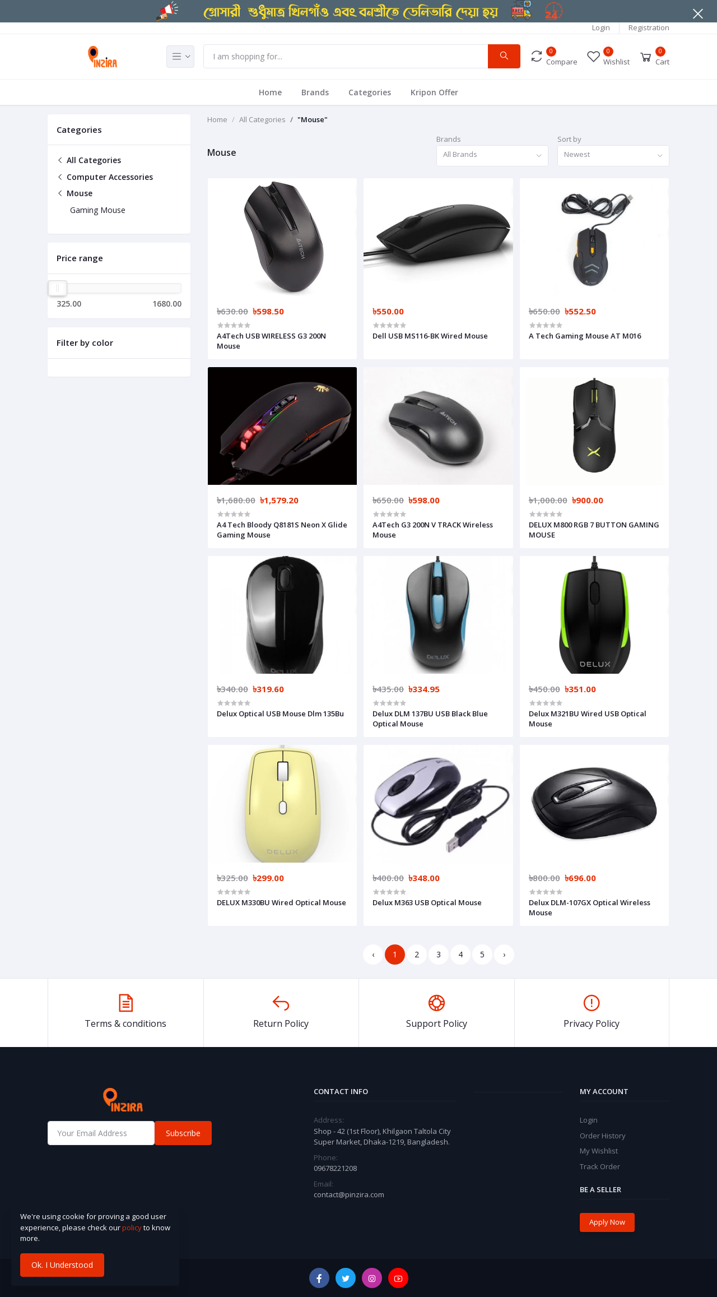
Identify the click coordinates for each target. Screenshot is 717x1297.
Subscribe (183, 1133)
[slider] (57, 288)
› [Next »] (504, 954)
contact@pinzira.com (349, 1194)
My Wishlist (599, 1151)
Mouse (74, 193)
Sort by (569, 139)
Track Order (600, 1166)
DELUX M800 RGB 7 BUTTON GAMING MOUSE (594, 530)
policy (132, 1227)
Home (270, 92)
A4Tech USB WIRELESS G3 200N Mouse (271, 341)
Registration (648, 27)
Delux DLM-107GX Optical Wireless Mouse (589, 907)
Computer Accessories (105, 177)
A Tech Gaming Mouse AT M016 (585, 336)
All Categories (89, 160)
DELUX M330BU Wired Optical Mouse (281, 902)
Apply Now (607, 1222)
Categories (369, 92)
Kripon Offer (434, 92)
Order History (603, 1136)
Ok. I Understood (62, 1264)
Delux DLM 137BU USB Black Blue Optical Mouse (430, 718)
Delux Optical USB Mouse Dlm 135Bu (280, 713)
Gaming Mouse (97, 210)
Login (601, 27)
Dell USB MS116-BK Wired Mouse (430, 336)
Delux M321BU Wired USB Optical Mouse (587, 718)
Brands (315, 92)
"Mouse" (312, 119)
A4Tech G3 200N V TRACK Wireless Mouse (433, 530)
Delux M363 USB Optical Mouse (427, 902)
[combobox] (492, 156)
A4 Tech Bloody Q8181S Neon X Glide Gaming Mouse (282, 530)
